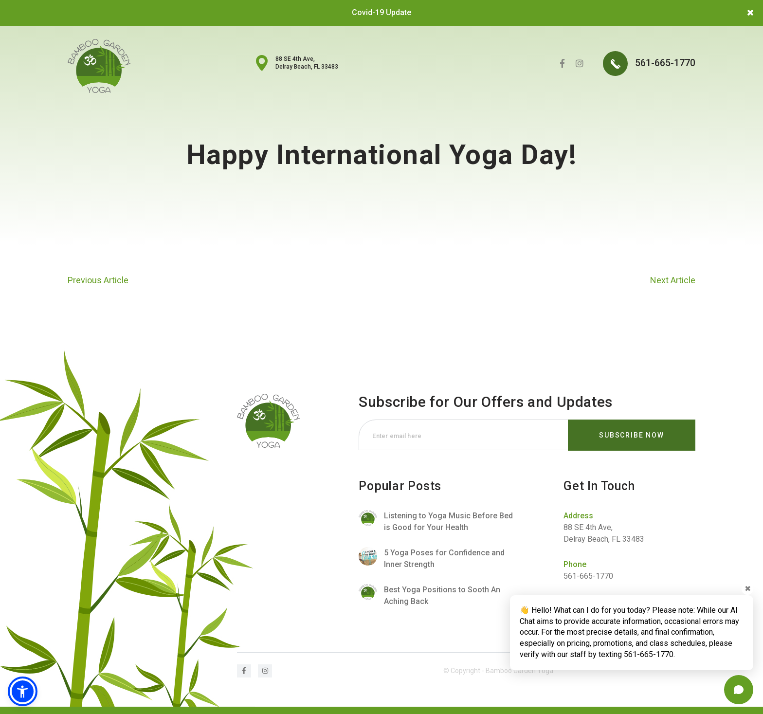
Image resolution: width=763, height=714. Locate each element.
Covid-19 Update (381, 12)
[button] (23, 691)
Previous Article (98, 280)
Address (578, 515)
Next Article (672, 280)
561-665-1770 (649, 64)
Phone (574, 564)
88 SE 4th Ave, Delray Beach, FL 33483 (306, 62)
